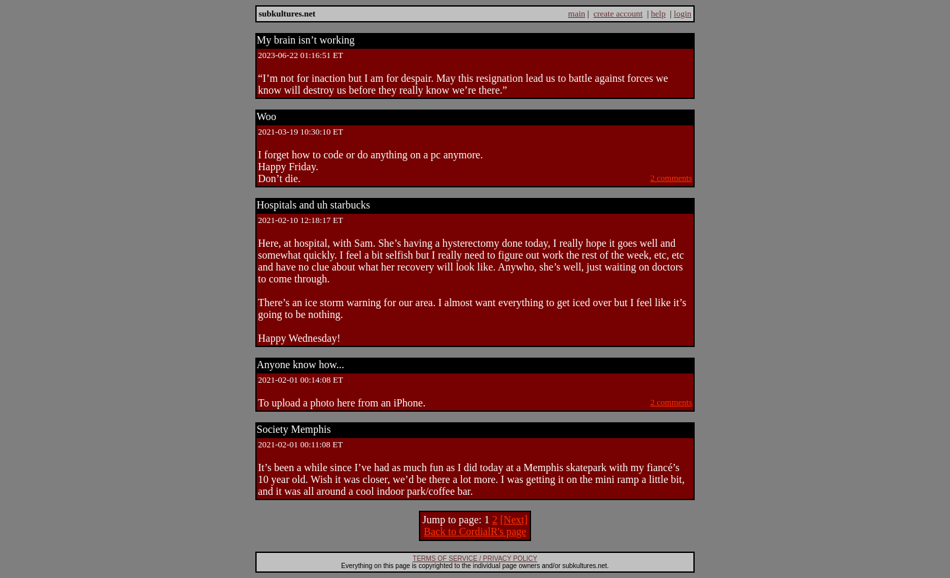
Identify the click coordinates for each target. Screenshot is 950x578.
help (658, 13)
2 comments (671, 178)
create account (618, 13)
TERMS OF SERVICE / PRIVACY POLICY (475, 558)
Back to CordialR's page (475, 531)
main (576, 13)
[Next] (514, 519)
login (682, 13)
